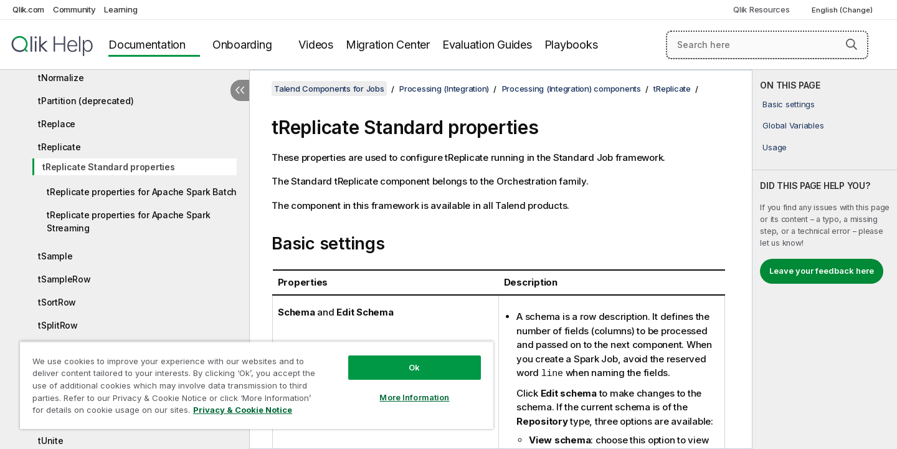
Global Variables (792, 125)
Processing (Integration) (444, 89)
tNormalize (61, 77)
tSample (55, 256)
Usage (774, 147)
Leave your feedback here (821, 271)
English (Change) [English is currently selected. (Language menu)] (843, 10)
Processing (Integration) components (571, 89)
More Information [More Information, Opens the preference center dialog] (414, 397)
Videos (315, 44)
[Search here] (767, 45)
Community (74, 9)
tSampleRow (64, 279)
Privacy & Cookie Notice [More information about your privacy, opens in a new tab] (242, 410)
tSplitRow (58, 325)
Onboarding (242, 44)
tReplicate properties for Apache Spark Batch (142, 191)
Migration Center (388, 44)
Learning (120, 9)
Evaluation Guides (487, 44)
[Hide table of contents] (239, 90)
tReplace (56, 123)
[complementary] (824, 259)
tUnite (51, 440)
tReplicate (59, 147)
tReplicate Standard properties (108, 167)
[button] (851, 44)
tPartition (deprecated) (85, 100)
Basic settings (788, 104)
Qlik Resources (761, 9)
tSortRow (57, 302)
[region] (256, 385)
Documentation (147, 44)
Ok (414, 367)
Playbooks (571, 44)
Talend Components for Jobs (329, 89)
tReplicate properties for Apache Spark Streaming (129, 221)
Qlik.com (28, 9)
